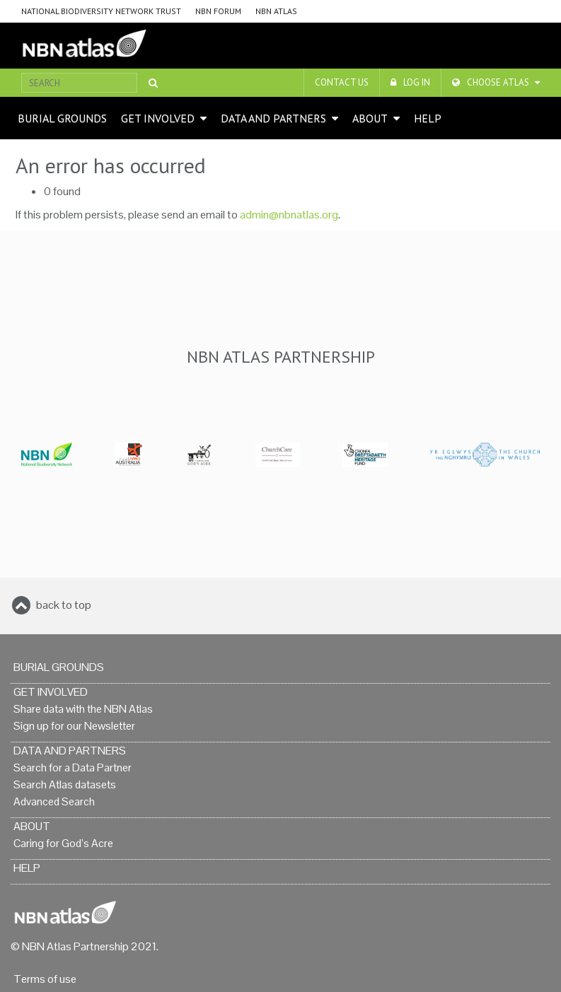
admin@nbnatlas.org (289, 214)
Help (427, 118)
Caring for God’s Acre (63, 843)
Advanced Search (54, 801)
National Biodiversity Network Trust (101, 11)
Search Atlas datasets (64, 784)
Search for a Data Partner (72, 767)
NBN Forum (218, 11)
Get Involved (158, 118)
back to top (63, 604)
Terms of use (44, 978)
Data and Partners (273, 118)
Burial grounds (62, 118)
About (370, 118)
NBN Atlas (276, 11)
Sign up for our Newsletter (74, 725)
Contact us (342, 82)
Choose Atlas (498, 82)
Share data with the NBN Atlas (83, 708)
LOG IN (416, 82)
